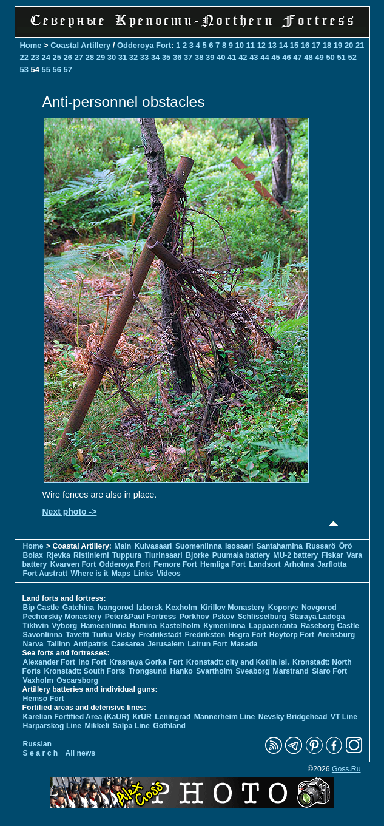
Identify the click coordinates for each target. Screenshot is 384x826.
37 (188, 57)
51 (341, 57)
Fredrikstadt (159, 635)
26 (68, 57)
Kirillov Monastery (232, 607)
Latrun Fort (207, 644)
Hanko (181, 671)
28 (90, 57)
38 (199, 57)
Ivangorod (115, 607)
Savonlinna (42, 635)
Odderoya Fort (144, 45)
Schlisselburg (262, 616)
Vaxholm (38, 680)
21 (359, 45)
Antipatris (90, 644)
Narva (33, 644)
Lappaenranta (273, 625)
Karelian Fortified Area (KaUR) (76, 717)
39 (210, 57)
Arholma (299, 564)
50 (330, 57)
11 (250, 45)
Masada (244, 644)
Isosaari (239, 546)
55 (46, 69)
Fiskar (332, 555)
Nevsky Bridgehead (293, 717)
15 (294, 45)
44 (264, 57)
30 (111, 57)
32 (133, 57)
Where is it (90, 573)
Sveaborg (252, 671)
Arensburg (336, 635)
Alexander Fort (49, 662)
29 (100, 57)
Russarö (320, 546)
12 (261, 45)
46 (286, 57)
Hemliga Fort (223, 564)
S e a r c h (40, 753)
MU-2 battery (295, 555)
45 (275, 57)
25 (57, 57)
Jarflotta (331, 564)
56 (57, 69)
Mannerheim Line (224, 717)
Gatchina (78, 607)
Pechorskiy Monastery (62, 616)
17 (316, 45)
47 (297, 57)
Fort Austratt (45, 573)
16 (305, 45)
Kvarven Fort (73, 564)
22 (24, 57)
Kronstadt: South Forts (85, 671)
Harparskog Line (52, 726)
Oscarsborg (77, 680)
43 (253, 57)
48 (308, 57)
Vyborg (65, 625)
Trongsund (148, 671)
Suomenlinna (198, 546)
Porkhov (194, 616)
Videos (169, 573)
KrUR (142, 717)
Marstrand (291, 671)
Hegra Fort (247, 635)
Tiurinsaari (163, 555)
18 (327, 45)
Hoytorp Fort (291, 635)
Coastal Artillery (80, 45)
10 (239, 45)
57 (68, 69)
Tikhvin (36, 625)
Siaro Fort (329, 671)
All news (81, 753)
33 (144, 57)
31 (122, 57)
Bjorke (197, 555)
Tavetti (77, 635)
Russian (37, 744)
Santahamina (280, 546)
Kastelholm (180, 625)
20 (349, 45)
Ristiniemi (91, 555)
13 (272, 45)
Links (143, 573)
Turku (102, 635)
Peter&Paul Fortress (141, 616)
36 (177, 57)
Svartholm (214, 671)
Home (31, 45)
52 (352, 57)
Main (122, 546)
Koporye (283, 607)
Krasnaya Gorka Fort (146, 662)
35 (166, 57)
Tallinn (58, 644)
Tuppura (126, 555)
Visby (125, 635)
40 (221, 57)
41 (231, 57)
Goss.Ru (346, 769)
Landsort (264, 564)
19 (338, 45)
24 (46, 57)
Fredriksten (205, 635)
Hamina (143, 625)
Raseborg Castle (330, 625)
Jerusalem (165, 644)
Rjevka (58, 555)
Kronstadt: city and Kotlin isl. (237, 662)
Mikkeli (96, 726)
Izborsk (149, 607)
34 (155, 57)
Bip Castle (41, 607)
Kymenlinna (224, 625)
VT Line (344, 717)
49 (319, 57)
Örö (345, 546)
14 (283, 45)
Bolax (33, 555)
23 (35, 57)
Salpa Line (131, 726)
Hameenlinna (104, 625)
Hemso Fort (43, 698)
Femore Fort (175, 564)
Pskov (223, 616)
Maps (121, 573)
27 (79, 57)
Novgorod (319, 607)
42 (242, 57)
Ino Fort (92, 662)
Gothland (169, 726)
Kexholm (181, 607)
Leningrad (172, 717)
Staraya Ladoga (317, 616)
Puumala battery (241, 555)
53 (24, 69)
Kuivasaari (153, 546)
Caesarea (127, 644)
